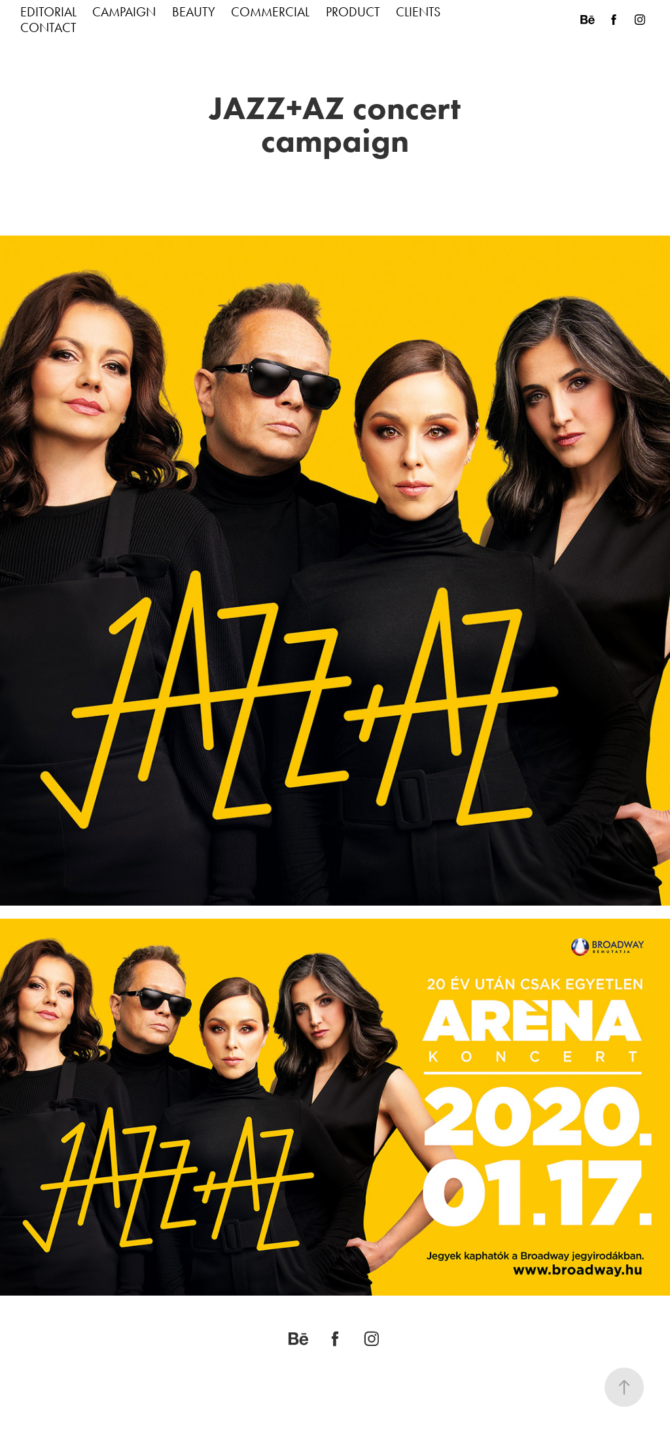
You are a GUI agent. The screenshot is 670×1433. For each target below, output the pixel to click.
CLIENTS (418, 12)
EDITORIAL (48, 12)
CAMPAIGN (124, 12)
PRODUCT (353, 12)
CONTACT (48, 27)
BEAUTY (193, 12)
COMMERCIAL (270, 12)
